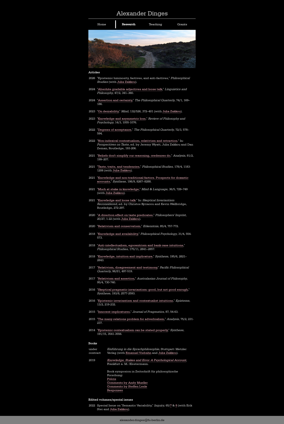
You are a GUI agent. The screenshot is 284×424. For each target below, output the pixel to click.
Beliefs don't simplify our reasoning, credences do (134, 155)
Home (101, 24)
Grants (182, 24)
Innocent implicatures (114, 312)
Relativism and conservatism (119, 226)
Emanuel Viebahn (138, 353)
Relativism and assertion (116, 278)
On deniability (108, 111)
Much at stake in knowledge (118, 189)
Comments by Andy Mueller (127, 382)
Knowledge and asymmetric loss (122, 118)
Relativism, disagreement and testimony (127, 267)
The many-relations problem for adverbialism (131, 319)
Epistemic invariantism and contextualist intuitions (135, 300)
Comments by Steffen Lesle (127, 386)
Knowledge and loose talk (116, 200)
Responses (115, 390)
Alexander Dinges (142, 13)
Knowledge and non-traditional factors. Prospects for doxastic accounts (142, 179)
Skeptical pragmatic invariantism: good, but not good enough (143, 289)
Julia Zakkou (126, 82)
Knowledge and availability (118, 234)
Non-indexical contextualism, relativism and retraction (137, 141)
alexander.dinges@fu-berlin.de (142, 420)
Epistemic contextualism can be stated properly (133, 330)
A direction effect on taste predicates (125, 215)
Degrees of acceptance (114, 129)
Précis (111, 379)
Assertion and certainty (115, 100)
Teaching (155, 24)
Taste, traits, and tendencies (118, 166)
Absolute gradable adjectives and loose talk (130, 89)
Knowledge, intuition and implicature (125, 256)
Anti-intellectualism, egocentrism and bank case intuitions (140, 245)
